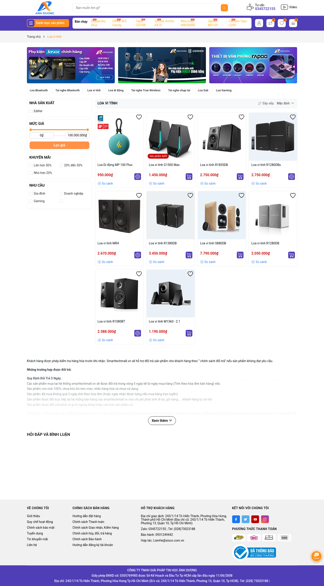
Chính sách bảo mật (40, 527)
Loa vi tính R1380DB (163, 243)
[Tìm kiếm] (224, 7)
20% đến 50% (73, 165)
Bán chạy (81, 21)
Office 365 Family (120, 23)
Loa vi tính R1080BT (111, 321)
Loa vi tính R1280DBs (266, 165)
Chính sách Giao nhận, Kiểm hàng (95, 527)
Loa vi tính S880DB (213, 243)
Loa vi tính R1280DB (265, 243)
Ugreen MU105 (213, 23)
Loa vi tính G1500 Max (164, 165)
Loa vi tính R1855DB (214, 165)
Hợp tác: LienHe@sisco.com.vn (162, 540)
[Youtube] (255, 519)
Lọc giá (59, 145)
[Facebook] (236, 519)
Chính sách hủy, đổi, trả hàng (92, 533)
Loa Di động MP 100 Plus (115, 165)
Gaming (39, 201)
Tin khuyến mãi (37, 539)
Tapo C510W (141, 23)
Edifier (38, 111)
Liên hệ (32, 545)
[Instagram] (265, 519)
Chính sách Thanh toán (88, 522)
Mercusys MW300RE (188, 23)
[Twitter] (246, 519)
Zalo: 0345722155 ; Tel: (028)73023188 (168, 529)
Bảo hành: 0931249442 (157, 534)
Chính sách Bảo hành (87, 539)
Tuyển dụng (35, 533)
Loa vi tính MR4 (108, 243)
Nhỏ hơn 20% (43, 173)
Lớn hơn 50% (43, 165)
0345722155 (265, 9)
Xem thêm (162, 421)
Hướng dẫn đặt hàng (86, 516)
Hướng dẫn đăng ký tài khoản (92, 545)
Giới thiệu (33, 516)
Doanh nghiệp (73, 193)
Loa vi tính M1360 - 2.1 (164, 321)
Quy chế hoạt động (40, 522)
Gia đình (39, 193)
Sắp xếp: (266, 103)
